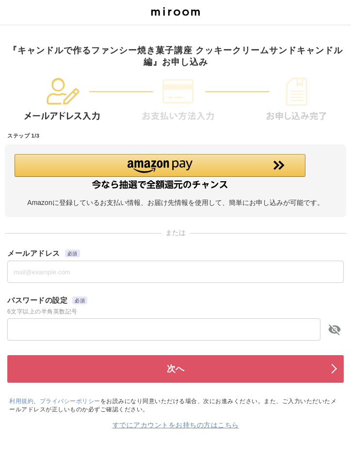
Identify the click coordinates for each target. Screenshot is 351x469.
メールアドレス (33, 253)
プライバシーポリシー (70, 401)
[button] (175, 171)
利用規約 (21, 401)
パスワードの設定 (37, 300)
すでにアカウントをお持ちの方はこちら (175, 425)
